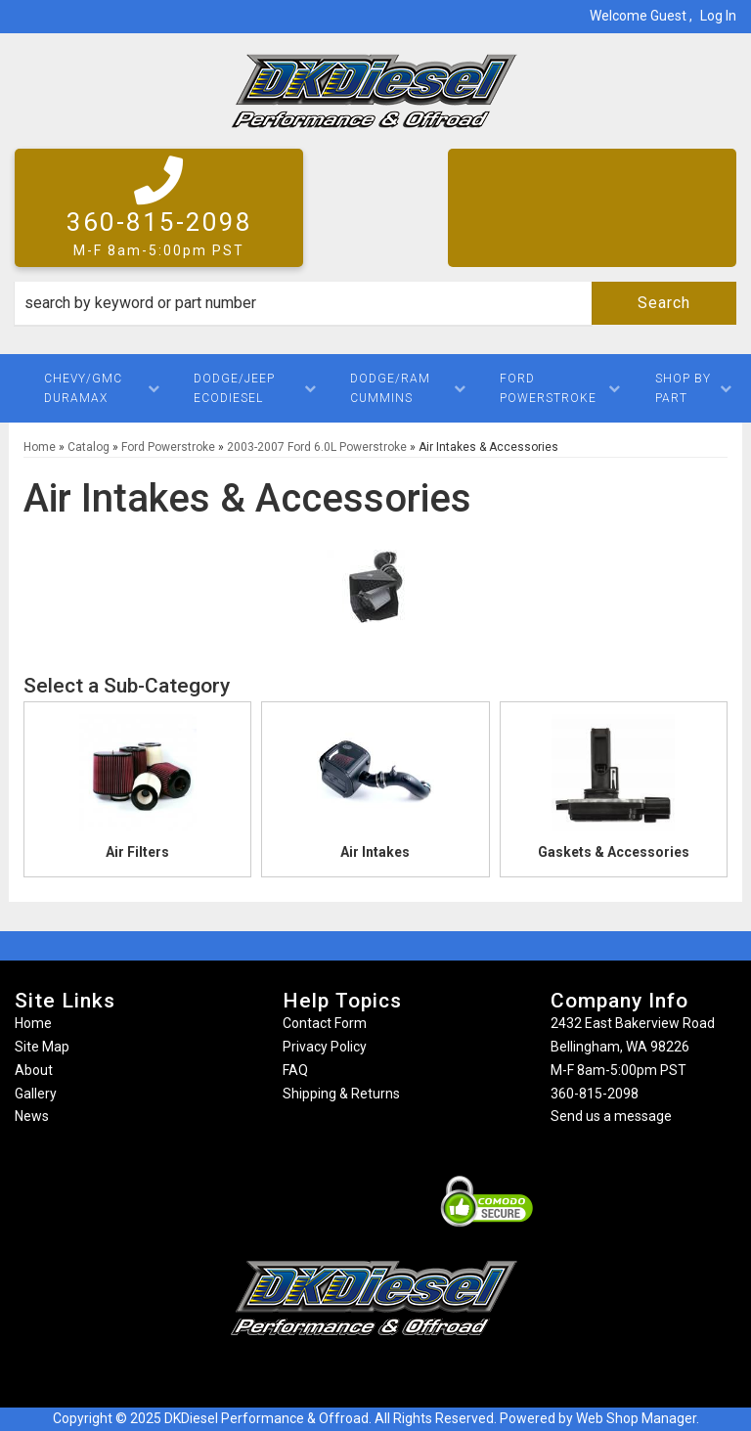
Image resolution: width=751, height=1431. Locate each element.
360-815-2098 (595, 1093)
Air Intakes (375, 852)
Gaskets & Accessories (613, 852)
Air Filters (137, 852)
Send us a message (611, 1116)
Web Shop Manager (636, 1418)
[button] (375, 303)
